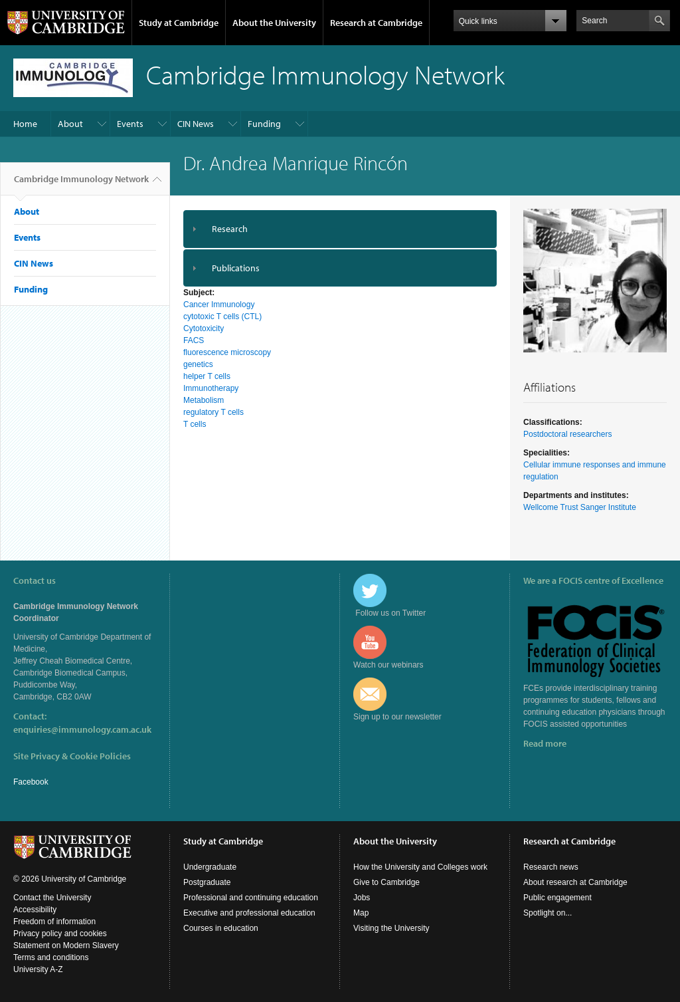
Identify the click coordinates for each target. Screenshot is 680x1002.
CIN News (195, 124)
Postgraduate (206, 882)
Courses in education (220, 928)
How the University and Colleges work (420, 867)
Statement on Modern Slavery (66, 945)
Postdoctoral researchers (567, 434)
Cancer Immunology (218, 304)
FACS (193, 340)
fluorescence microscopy (227, 352)
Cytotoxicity (203, 328)
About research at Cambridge (575, 882)
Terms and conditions (50, 957)
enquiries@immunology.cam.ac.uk (82, 729)
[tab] (340, 229)
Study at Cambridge (178, 23)
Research (230, 229)
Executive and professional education (249, 913)
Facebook (30, 782)
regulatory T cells (213, 412)
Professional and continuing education (250, 897)
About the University (274, 23)
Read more (544, 743)
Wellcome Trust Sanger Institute (579, 507)
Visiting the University (391, 928)
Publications (236, 268)
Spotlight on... (547, 913)
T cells (194, 424)
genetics (198, 364)
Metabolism (203, 400)
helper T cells (206, 376)
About (70, 124)
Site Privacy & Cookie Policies (72, 756)
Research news (550, 867)
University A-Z (38, 969)
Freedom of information (54, 921)
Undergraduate (209, 867)
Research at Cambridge (376, 23)
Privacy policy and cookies (60, 933)
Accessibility (34, 909)
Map (361, 913)
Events (130, 124)
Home (25, 124)
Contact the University (52, 897)
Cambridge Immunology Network (81, 184)
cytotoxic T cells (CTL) (222, 316)
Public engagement (557, 897)
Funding (264, 124)
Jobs (361, 897)
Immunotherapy (210, 388)
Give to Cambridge (386, 882)
